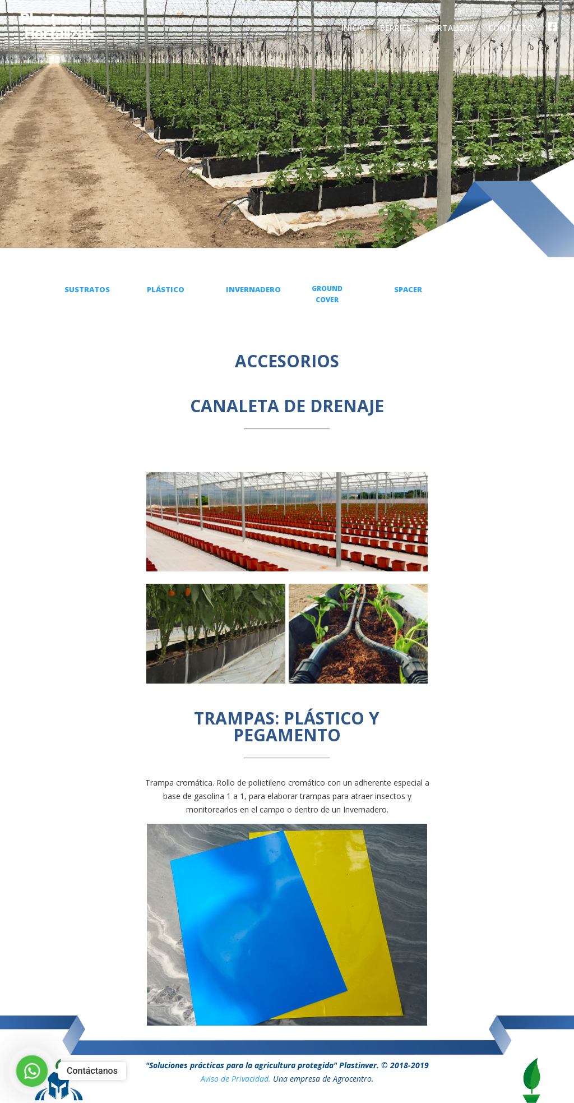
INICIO (353, 28)
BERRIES (395, 28)
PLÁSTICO (165, 289)
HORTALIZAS (449, 28)
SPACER (408, 289)
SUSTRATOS (87, 289)
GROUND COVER (327, 294)
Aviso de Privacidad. (236, 1078)
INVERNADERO (253, 289)
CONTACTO (510, 28)
